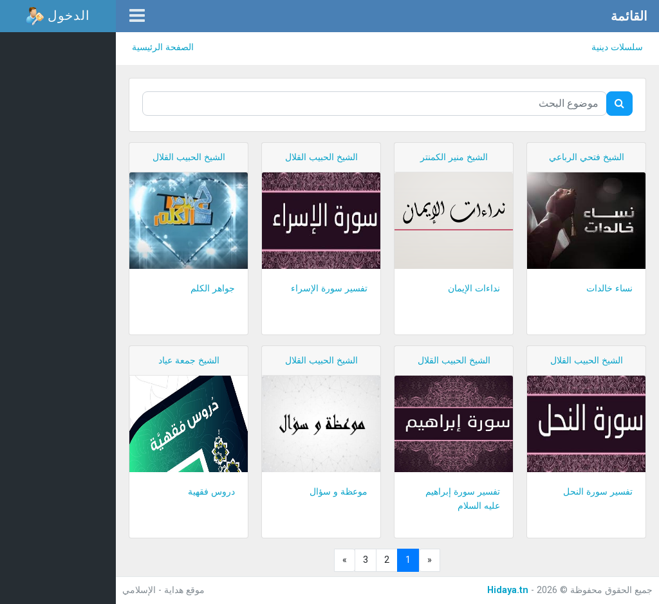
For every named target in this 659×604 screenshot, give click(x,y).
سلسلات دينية (617, 47)
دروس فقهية (211, 491)
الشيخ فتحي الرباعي (586, 157)
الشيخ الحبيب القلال (321, 157)
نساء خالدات (609, 288)
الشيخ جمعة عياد (188, 360)
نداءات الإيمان (474, 288)
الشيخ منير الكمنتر (454, 157)
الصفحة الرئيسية (163, 47)
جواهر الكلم (212, 288)
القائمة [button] (629, 16)
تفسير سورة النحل (598, 491)
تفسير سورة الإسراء (329, 288)
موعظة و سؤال (338, 491)
